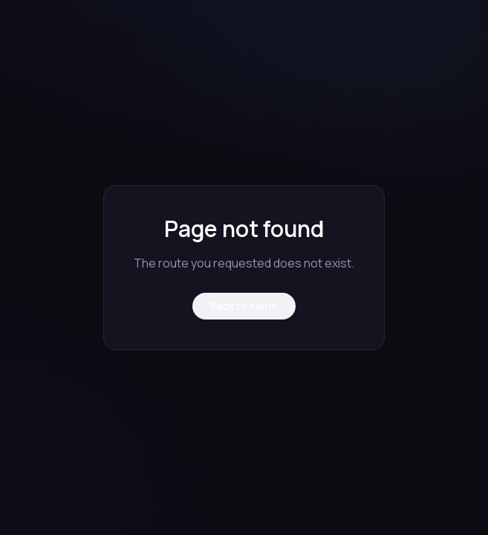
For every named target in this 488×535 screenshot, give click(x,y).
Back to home (244, 306)
